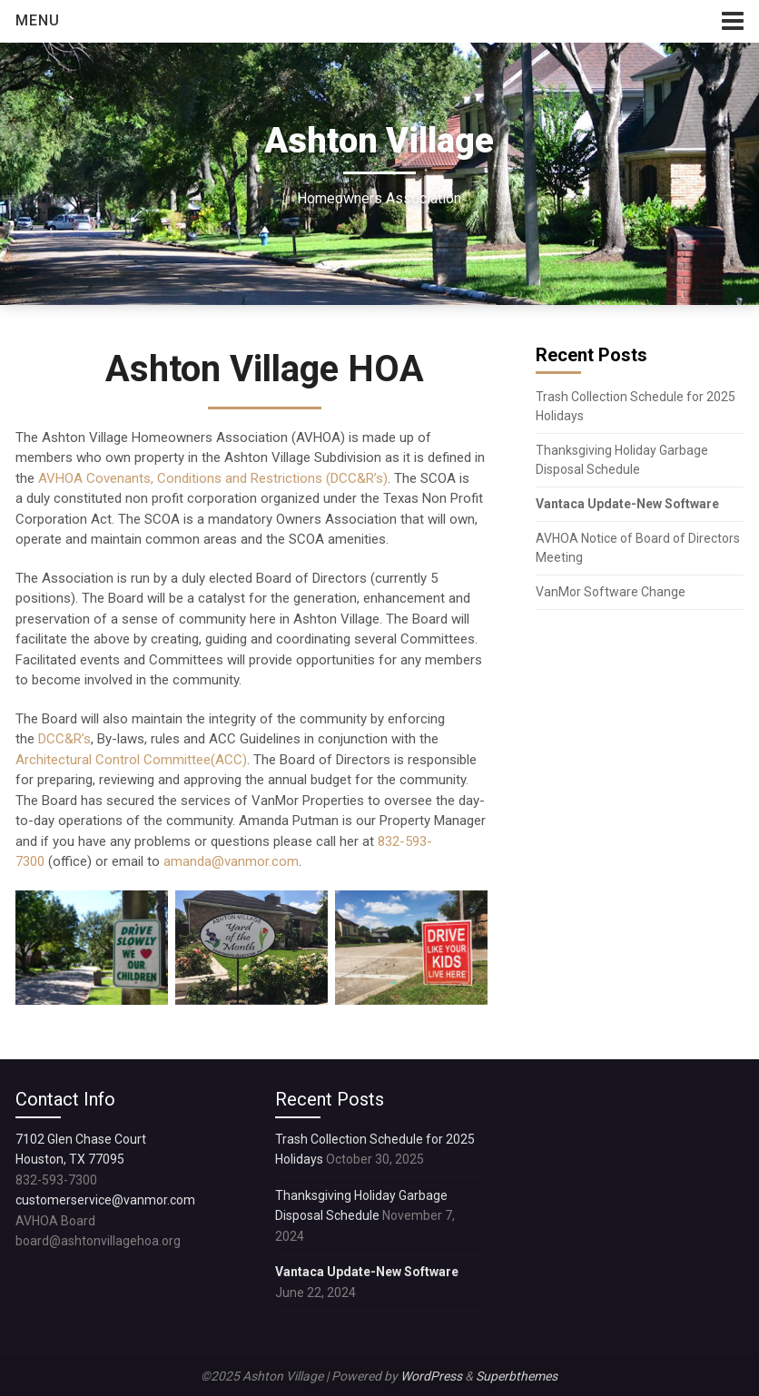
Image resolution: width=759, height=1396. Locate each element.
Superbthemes (516, 1376)
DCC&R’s (64, 739)
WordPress (431, 1376)
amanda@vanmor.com (231, 861)
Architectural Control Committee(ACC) (131, 760)
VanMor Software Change (612, 592)
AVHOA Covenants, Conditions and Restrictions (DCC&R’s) (213, 478)
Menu (37, 20)
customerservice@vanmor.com (105, 1200)
